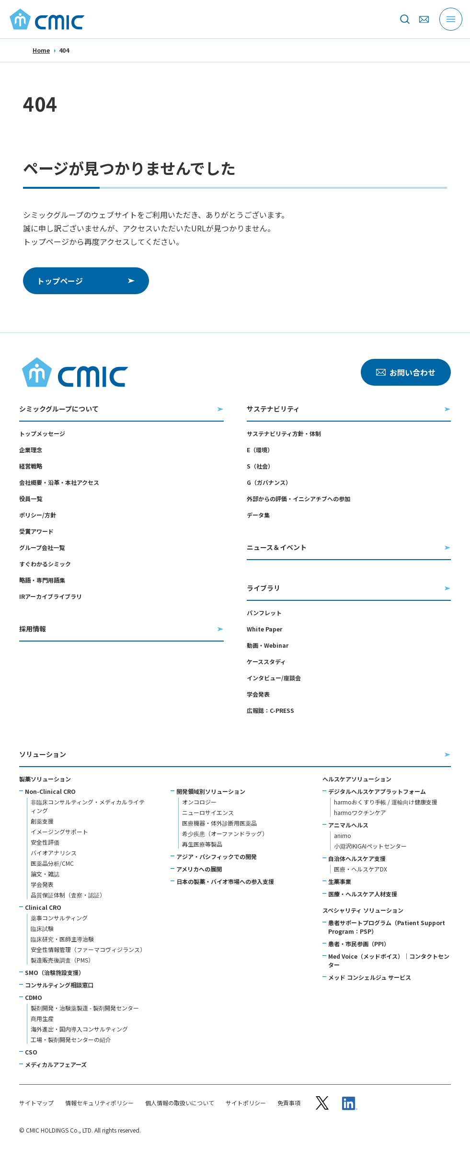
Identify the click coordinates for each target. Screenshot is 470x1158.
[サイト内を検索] (405, 19)
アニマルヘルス (348, 825)
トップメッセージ (42, 433)
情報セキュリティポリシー (99, 1103)
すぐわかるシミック (45, 564)
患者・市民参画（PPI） (359, 944)
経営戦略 (30, 466)
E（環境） (260, 450)
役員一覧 (30, 498)
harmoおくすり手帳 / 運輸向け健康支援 (385, 802)
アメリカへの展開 (199, 869)
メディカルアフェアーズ (56, 1064)
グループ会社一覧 (42, 547)
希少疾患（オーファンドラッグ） (225, 833)
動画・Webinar (267, 645)
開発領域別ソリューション (210, 791)
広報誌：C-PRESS (270, 710)
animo (342, 835)
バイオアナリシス (54, 852)
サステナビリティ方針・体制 (284, 433)
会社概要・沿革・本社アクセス (59, 482)
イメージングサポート (59, 831)
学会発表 (258, 694)
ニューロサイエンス (208, 812)
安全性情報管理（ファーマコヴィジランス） (88, 949)
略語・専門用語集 (42, 580)
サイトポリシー (246, 1103)
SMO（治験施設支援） (54, 972)
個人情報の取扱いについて (179, 1103)
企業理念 (30, 450)
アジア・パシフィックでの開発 (216, 856)
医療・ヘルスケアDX (360, 869)
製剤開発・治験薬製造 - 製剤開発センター (85, 1008)
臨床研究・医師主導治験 (62, 939)
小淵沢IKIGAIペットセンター (370, 846)
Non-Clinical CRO (50, 791)
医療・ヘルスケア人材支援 (362, 894)
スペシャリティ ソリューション (362, 910)
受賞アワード (36, 531)
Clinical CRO (43, 907)
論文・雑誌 (45, 874)
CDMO (33, 997)
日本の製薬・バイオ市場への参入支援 (225, 881)
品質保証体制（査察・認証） (68, 895)
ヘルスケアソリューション (356, 779)
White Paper (264, 629)
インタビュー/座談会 (274, 678)
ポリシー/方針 (37, 515)
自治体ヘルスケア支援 (357, 858)
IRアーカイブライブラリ (50, 596)
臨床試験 (42, 928)
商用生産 (42, 1018)
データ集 (258, 515)
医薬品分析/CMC (52, 863)
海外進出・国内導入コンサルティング (79, 1029)
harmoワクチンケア (360, 812)
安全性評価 (45, 842)
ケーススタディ (266, 661)
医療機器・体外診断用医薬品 (219, 823)
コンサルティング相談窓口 (59, 985)
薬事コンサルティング (59, 918)
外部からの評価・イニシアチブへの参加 (298, 498)
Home (41, 50)
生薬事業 (339, 881)
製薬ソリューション (45, 779)
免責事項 (288, 1103)
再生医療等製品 (202, 844)
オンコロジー (199, 802)
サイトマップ (36, 1103)
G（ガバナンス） (269, 482)
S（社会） (260, 466)
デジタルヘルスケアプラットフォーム (377, 791)
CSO (31, 1052)
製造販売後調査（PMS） (62, 960)
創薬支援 (42, 821)
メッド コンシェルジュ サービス (369, 977)
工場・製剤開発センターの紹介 (71, 1039)
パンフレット (264, 612)
